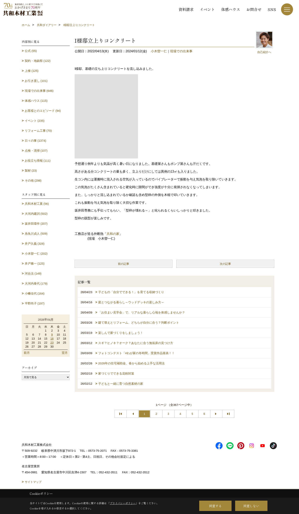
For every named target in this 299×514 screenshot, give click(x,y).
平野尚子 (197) (35, 303)
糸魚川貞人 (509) (36, 233)
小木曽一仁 (159, 51)
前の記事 (123, 263)
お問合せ (253, 9)
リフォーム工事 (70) (38, 130)
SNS (272, 9)
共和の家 (113, 233)
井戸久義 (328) (35, 243)
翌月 (65, 352)
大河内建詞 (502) (36, 213)
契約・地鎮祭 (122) (37, 60)
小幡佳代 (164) (35, 293)
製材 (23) (31, 170)
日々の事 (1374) (35, 140)
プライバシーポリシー (123, 503)
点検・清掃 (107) (36, 150)
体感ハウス (230, 9)
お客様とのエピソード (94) (43, 110)
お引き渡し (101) (36, 80)
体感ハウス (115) (36, 100)
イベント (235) (35, 120)
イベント (207, 9)
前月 (27, 352)
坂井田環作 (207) (36, 223)
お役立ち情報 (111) (37, 160)
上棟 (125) (32, 70)
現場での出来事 (181, 51)
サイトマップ (33, 481)
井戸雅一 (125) (35, 263)
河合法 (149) (33, 273)
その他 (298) (33, 180)
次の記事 (225, 263)
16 (52, 338)
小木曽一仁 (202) (36, 253)
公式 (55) (31, 50)
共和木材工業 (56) (37, 203)
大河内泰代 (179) (36, 283)
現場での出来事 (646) (39, 90)
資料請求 (186, 9)
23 (52, 342)
